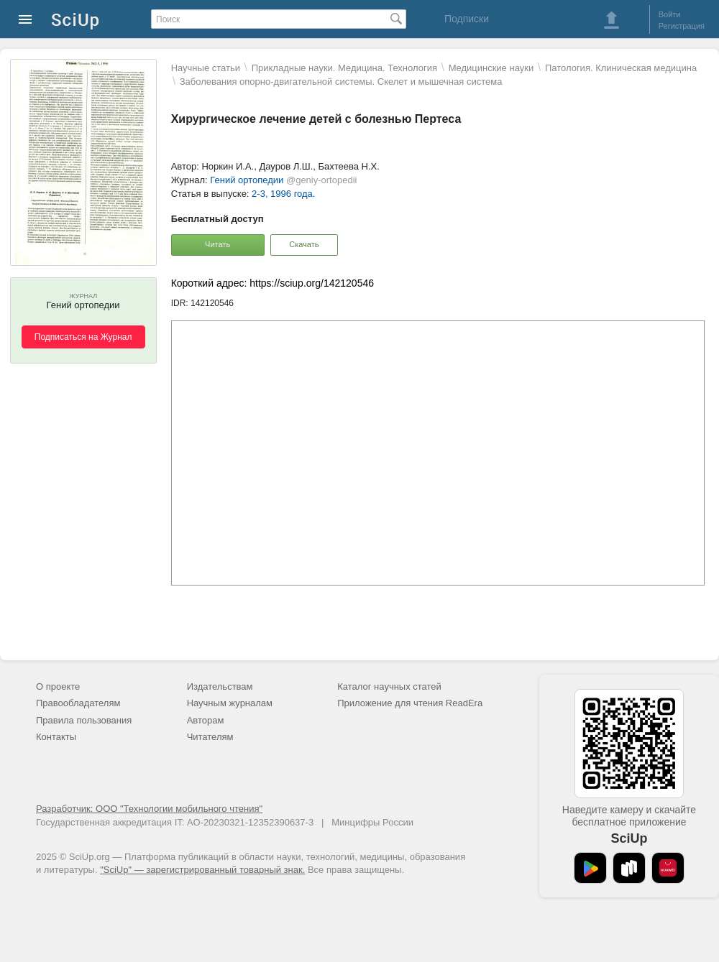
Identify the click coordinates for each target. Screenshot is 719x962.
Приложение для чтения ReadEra (409, 703)
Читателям (210, 736)
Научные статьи (205, 68)
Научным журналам (230, 703)
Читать (217, 244)
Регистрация (682, 26)
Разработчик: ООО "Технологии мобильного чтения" (149, 808)
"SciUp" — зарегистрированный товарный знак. (202, 869)
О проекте (58, 686)
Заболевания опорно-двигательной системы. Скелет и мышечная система (341, 81)
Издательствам (220, 686)
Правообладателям (78, 703)
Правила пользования (84, 720)
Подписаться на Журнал (83, 337)
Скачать (304, 244)
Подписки (466, 18)
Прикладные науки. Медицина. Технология (344, 68)
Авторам (205, 720)
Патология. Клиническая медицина (621, 68)
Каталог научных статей (389, 686)
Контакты (56, 736)
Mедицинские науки (491, 68)
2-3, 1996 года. (283, 193)
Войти (670, 14)
